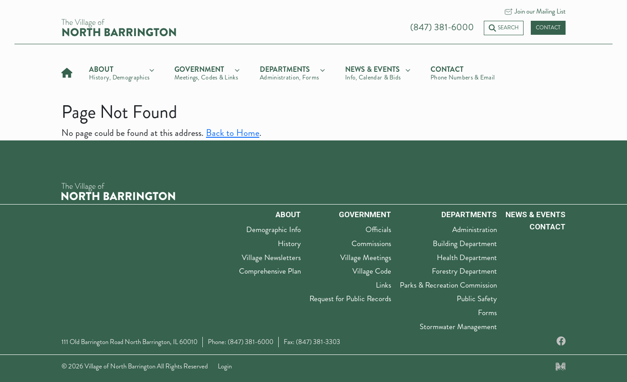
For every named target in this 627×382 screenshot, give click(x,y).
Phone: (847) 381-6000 (240, 342)
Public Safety (477, 298)
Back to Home (232, 133)
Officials (378, 229)
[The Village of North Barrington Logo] (118, 190)
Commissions (371, 243)
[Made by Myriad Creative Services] (561, 366)
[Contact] (463, 71)
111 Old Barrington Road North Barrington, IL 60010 (129, 342)
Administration (474, 229)
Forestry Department (464, 271)
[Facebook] (561, 341)
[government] (206, 71)
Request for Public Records (350, 298)
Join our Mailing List (540, 11)
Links (383, 285)
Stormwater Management (458, 326)
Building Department (465, 243)
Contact (548, 28)
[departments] (292, 71)
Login (225, 366)
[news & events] (377, 71)
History (289, 243)
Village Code (371, 271)
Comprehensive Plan (270, 271)
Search (504, 28)
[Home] (66, 71)
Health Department (467, 257)
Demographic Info (273, 229)
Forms (487, 312)
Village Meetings (365, 257)
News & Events (535, 214)
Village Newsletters (271, 257)
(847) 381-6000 (442, 27)
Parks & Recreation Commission (448, 285)
